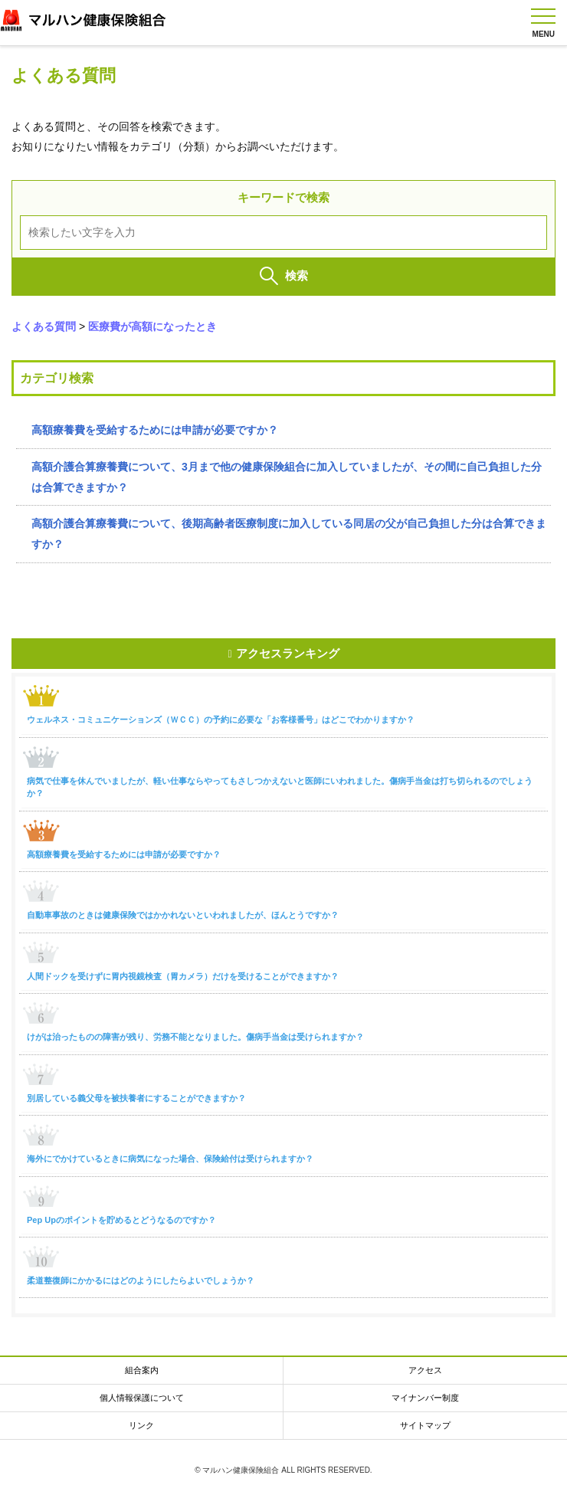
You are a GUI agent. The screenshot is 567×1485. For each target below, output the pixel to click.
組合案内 (142, 1370)
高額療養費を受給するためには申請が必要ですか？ (154, 430)
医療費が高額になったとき (152, 326)
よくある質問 (43, 326)
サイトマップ (425, 1425)
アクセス (425, 1370)
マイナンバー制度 (425, 1397)
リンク (141, 1425)
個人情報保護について (142, 1397)
